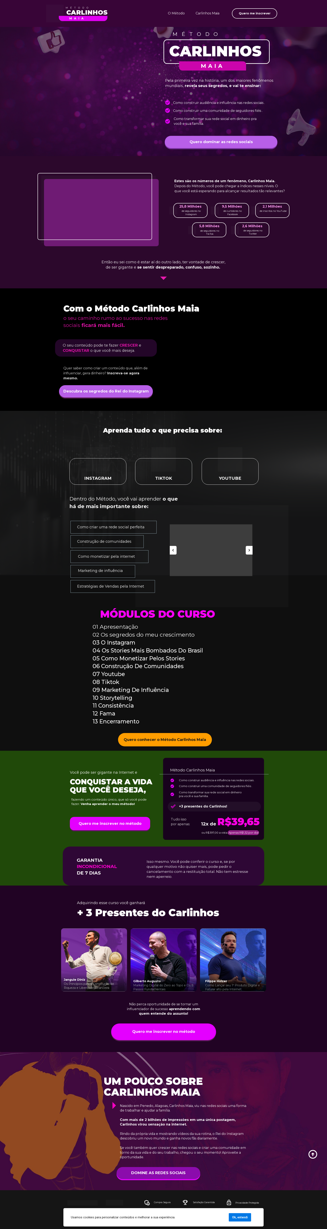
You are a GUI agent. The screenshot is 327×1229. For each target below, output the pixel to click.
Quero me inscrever (254, 13)
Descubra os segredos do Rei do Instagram (106, 391)
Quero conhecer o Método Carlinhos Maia (165, 739)
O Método (176, 13)
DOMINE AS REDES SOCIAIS (172, 1173)
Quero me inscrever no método (110, 823)
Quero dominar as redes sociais (221, 142)
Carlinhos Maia (207, 13)
